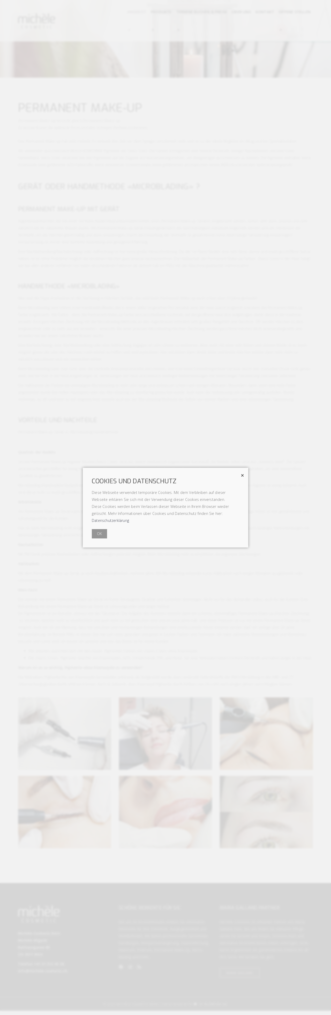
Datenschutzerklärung (110, 520)
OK (99, 533)
